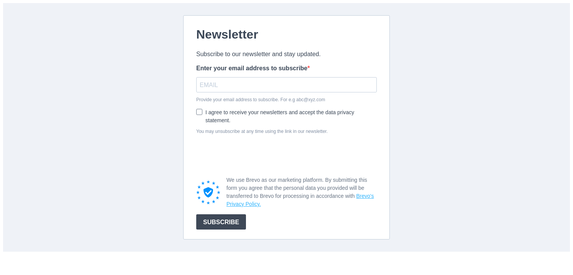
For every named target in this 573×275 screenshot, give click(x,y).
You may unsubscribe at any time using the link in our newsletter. (262, 131)
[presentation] (254, 155)
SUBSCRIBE (221, 222)
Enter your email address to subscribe (252, 68)
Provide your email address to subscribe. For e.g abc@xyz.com (260, 99)
